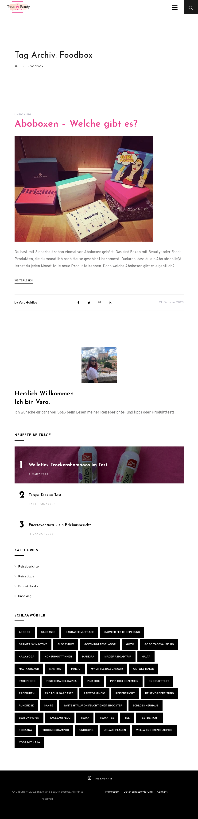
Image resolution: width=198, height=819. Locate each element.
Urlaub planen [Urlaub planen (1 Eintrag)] (115, 730)
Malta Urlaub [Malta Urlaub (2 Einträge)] (29, 669)
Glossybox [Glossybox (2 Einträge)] (66, 644)
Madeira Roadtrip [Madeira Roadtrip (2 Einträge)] (118, 657)
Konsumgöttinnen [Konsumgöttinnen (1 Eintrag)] (58, 657)
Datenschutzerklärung (138, 792)
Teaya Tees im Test (45, 495)
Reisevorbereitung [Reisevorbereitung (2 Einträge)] (159, 693)
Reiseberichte (28, 567)
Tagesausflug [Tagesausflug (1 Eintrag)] (60, 718)
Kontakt (162, 792)
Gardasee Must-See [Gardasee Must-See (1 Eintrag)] (80, 632)
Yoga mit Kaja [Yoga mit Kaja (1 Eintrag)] (29, 742)
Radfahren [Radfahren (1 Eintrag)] (27, 693)
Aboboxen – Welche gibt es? (76, 124)
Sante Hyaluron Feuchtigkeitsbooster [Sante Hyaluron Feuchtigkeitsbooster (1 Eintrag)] (92, 706)
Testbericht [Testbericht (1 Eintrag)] (149, 718)
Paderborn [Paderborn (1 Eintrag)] (27, 681)
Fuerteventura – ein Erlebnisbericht (60, 525)
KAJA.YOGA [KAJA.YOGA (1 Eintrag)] (26, 657)
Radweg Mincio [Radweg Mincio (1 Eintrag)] (94, 693)
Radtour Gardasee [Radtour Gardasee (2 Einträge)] (59, 693)
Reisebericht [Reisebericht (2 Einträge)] (125, 693)
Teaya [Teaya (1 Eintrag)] (85, 718)
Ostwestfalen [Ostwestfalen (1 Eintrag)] (143, 669)
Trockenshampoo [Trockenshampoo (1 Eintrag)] (55, 730)
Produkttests (28, 586)
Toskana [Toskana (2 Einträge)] (25, 730)
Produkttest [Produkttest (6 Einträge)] (159, 681)
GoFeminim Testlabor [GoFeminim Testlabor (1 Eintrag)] (100, 644)
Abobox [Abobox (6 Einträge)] (25, 632)
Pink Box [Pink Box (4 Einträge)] (93, 681)
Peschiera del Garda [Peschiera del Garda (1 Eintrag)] (61, 681)
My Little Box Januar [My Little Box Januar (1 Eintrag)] (107, 669)
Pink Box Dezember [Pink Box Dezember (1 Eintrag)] (124, 681)
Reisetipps (26, 577)
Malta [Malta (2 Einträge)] (146, 657)
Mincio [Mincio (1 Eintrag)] (76, 669)
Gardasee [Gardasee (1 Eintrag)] (48, 632)
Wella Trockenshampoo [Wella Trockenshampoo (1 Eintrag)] (154, 730)
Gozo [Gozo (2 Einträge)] (130, 644)
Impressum (112, 792)
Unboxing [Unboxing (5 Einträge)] (86, 730)
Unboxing (23, 115)
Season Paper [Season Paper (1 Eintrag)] (29, 718)
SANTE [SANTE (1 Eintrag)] (48, 706)
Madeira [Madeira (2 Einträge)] (88, 657)
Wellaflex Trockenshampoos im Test (68, 465)
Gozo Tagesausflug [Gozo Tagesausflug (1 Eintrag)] (159, 644)
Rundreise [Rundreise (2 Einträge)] (26, 706)
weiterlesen (24, 281)
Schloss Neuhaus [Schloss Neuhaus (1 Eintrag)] (145, 706)
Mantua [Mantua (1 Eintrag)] (55, 669)
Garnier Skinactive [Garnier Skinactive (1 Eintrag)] (33, 644)
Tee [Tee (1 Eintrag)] (127, 718)
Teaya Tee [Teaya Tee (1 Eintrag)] (107, 718)
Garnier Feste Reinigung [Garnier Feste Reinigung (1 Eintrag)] (122, 632)
